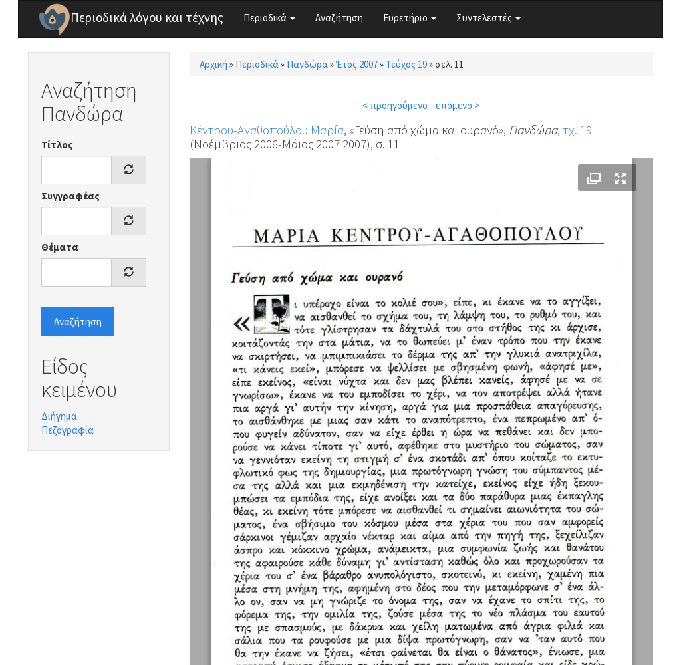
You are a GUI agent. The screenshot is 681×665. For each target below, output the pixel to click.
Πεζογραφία (67, 430)
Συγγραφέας (70, 196)
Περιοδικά (269, 17)
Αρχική (213, 64)
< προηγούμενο (395, 105)
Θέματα (59, 247)
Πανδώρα (307, 64)
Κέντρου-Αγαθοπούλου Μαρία (267, 130)
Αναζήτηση (339, 17)
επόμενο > (457, 105)
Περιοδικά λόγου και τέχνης (146, 17)
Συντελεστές (488, 17)
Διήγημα (59, 416)
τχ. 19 (577, 130)
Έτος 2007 (357, 64)
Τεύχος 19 (406, 64)
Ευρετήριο (409, 17)
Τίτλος (57, 144)
